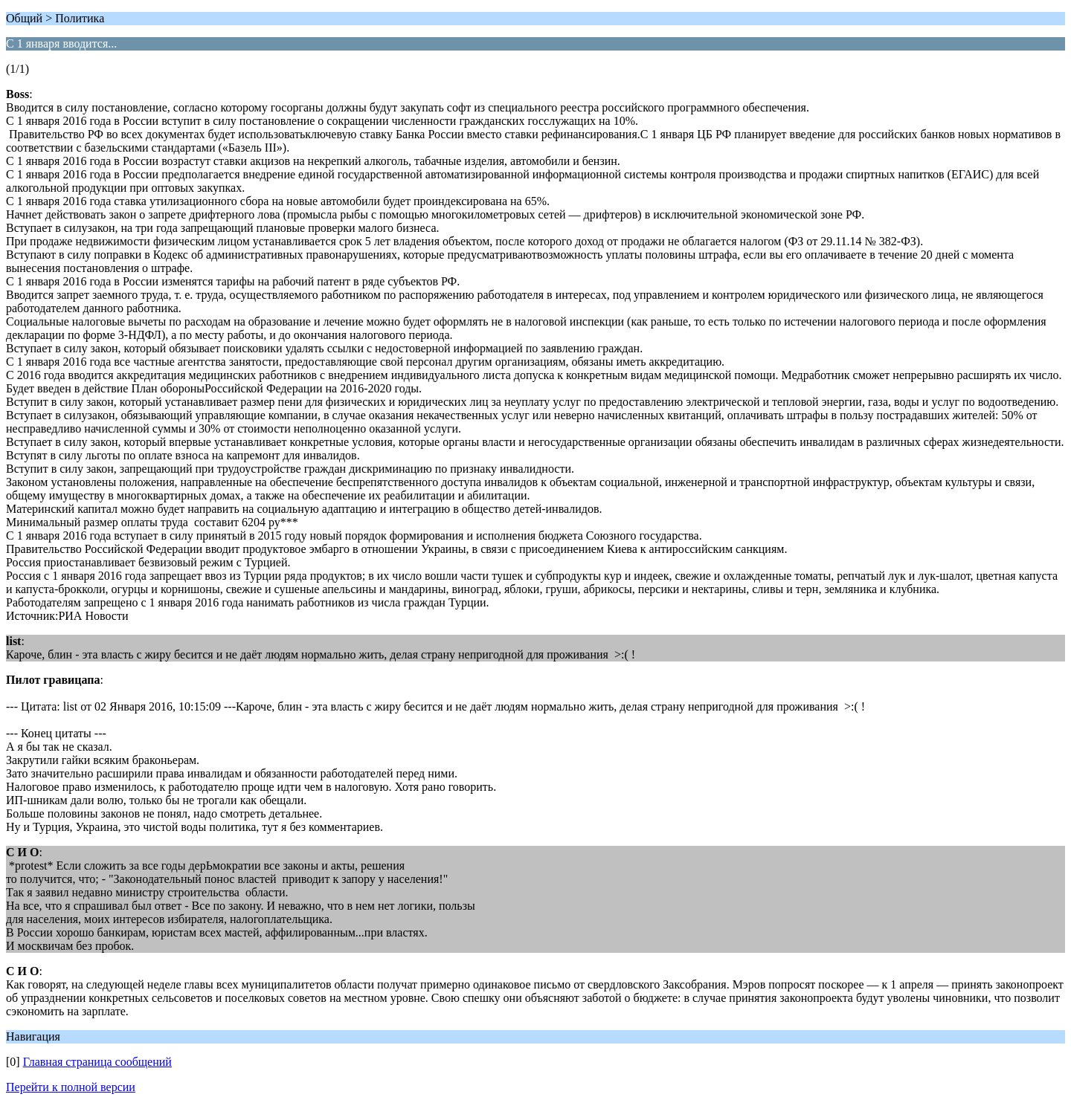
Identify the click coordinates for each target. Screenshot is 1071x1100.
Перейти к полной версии (70, 1087)
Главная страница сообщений (97, 1061)
